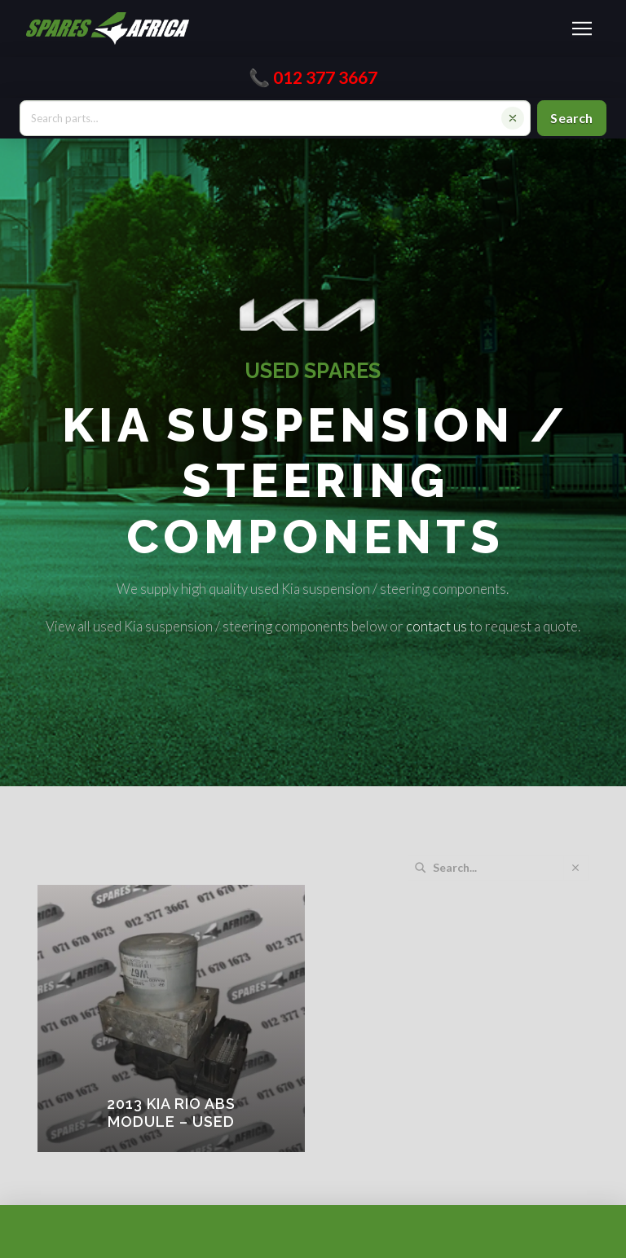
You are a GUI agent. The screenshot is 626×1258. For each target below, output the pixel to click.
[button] (582, 28)
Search (571, 117)
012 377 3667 (325, 77)
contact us (436, 626)
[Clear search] (512, 118)
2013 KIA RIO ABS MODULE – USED (171, 1112)
